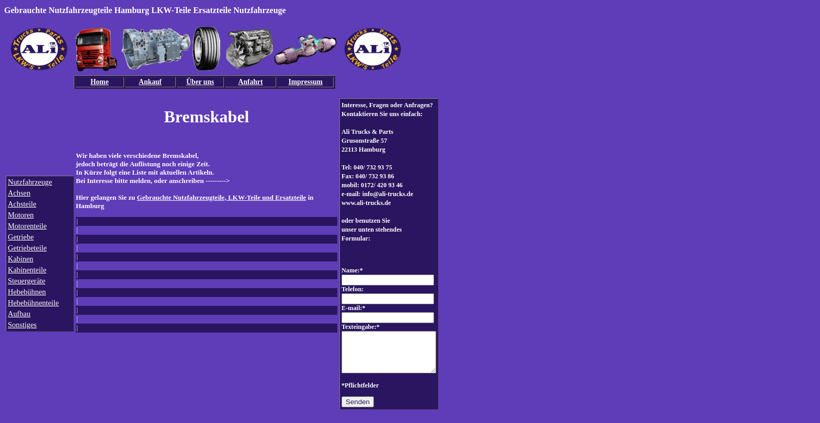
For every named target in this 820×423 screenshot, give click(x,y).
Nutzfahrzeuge (30, 182)
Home (99, 82)
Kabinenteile (27, 270)
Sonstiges (22, 325)
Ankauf (150, 82)
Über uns (200, 82)
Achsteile (22, 204)
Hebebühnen (27, 292)
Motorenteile (27, 226)
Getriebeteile (27, 248)
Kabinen (20, 259)
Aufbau (19, 314)
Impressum (305, 82)
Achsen (19, 193)
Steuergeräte (26, 281)
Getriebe (21, 237)
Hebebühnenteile (33, 303)
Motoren (21, 215)
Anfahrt (250, 82)
